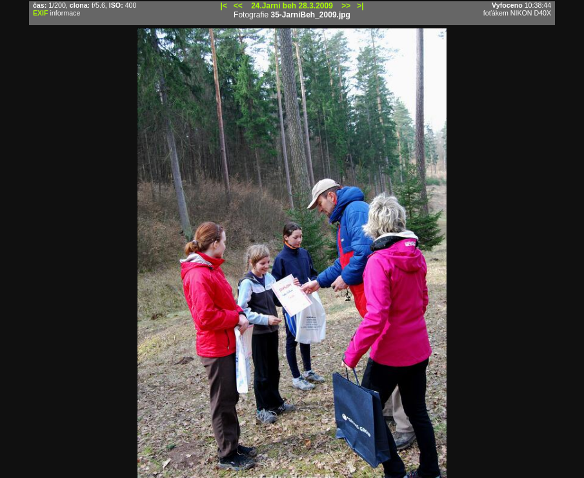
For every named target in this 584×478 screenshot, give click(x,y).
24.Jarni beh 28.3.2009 (292, 5)
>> (345, 5)
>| (360, 5)
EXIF (40, 13)
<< (238, 5)
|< (223, 5)
